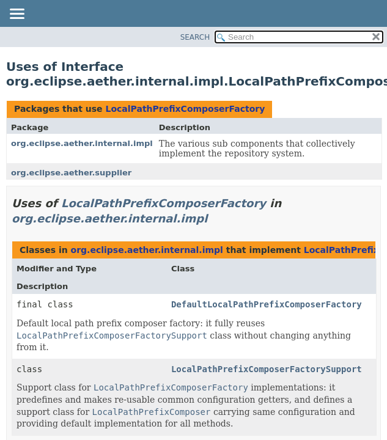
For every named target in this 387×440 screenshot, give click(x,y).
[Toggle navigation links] (16, 14)
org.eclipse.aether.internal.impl (82, 143)
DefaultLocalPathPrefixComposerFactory (266, 304)
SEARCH (195, 37)
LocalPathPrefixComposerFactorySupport (266, 369)
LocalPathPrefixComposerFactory (185, 109)
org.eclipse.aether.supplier (71, 172)
